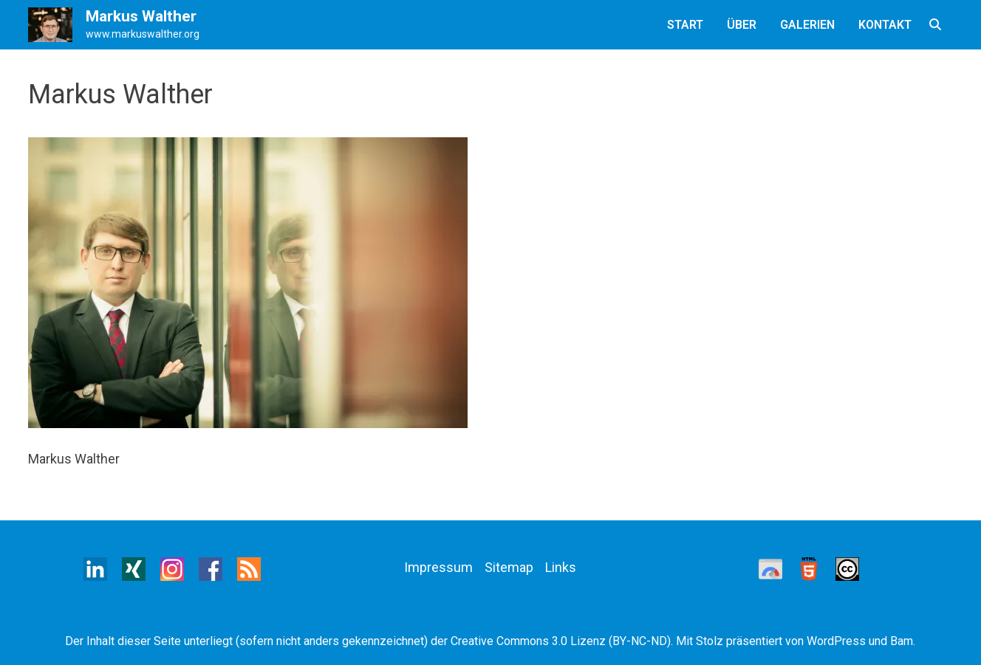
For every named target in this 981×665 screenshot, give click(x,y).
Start (685, 25)
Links (560, 567)
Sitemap (509, 567)
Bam (901, 641)
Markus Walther (141, 16)
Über (741, 25)
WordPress (836, 641)
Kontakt (885, 25)
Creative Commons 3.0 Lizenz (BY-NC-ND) (561, 641)
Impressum (438, 567)
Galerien (807, 25)
